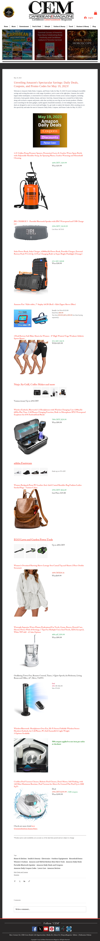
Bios (10, 935)
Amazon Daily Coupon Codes (25, 868)
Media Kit (50, 935)
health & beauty (34, 859)
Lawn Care (42, 868)
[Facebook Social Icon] (34, 929)
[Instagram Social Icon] (57, 929)
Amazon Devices (53, 868)
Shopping (16, 875)
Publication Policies (85, 935)
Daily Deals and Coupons (21, 872)
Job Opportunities (39, 935)
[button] (95, 13)
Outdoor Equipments (59, 859)
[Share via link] (29, 881)
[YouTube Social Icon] (46, 929)
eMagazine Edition (71, 935)
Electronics (46, 859)
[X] (40, 929)
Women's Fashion (21, 862)
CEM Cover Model (27, 935)
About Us (57, 935)
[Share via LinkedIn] (24, 881)
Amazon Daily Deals (74, 862)
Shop (62, 935)
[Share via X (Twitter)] (20, 881)
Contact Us (16, 935)
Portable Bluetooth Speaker (24, 865)
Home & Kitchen (20, 859)
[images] (69, 929)
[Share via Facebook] (15, 881)
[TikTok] (63, 929)
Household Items (75, 859)
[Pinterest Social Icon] (51, 929)
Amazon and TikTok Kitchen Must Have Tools (47, 862)
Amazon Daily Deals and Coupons (50, 865)
